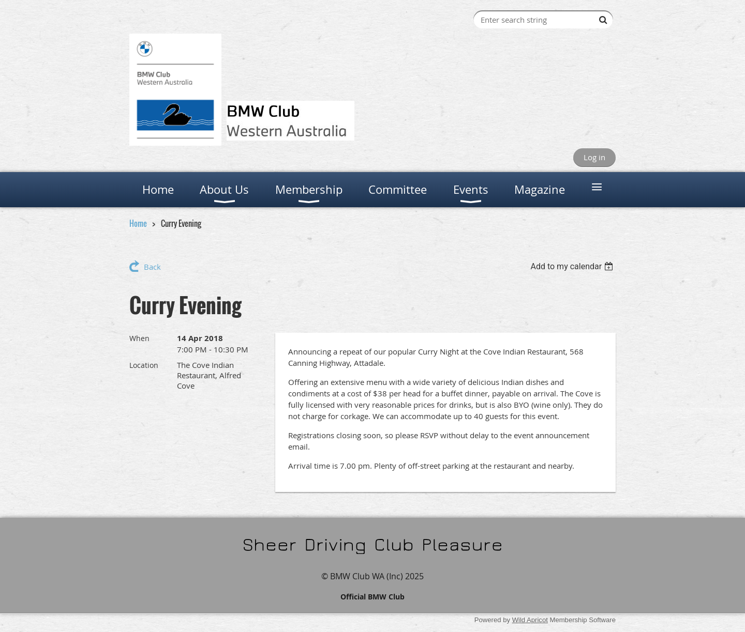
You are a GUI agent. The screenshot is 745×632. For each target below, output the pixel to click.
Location (143, 365)
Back (152, 266)
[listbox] (573, 266)
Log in (594, 157)
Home (138, 223)
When (139, 338)
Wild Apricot (530, 620)
